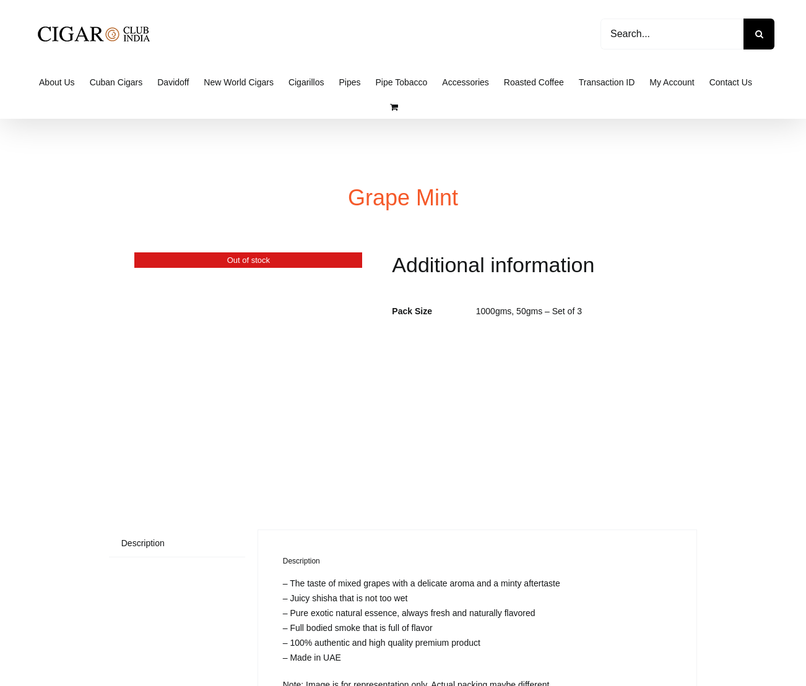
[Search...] (671, 34)
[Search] (758, 34)
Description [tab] (143, 385)
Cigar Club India (433, 666)
